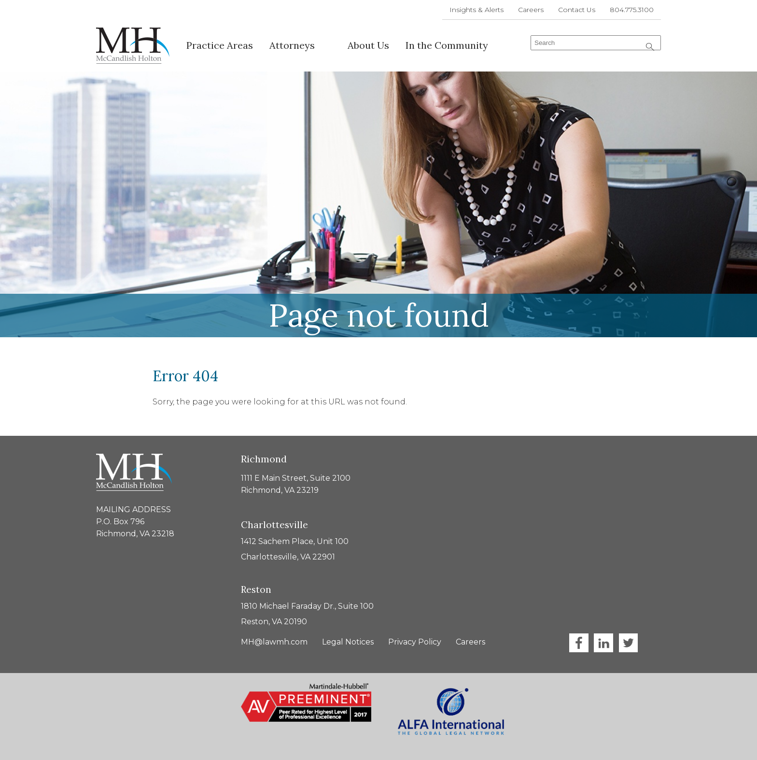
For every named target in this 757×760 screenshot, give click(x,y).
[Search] (650, 47)
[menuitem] (331, 41)
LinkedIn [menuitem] (603, 643)
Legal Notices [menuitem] (348, 641)
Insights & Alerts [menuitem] (476, 9)
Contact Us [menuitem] (576, 9)
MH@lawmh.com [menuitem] (274, 641)
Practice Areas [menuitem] (219, 45)
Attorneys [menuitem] (292, 45)
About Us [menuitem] (368, 45)
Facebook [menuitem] (579, 643)
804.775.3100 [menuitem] (632, 9)
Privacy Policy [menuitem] (414, 641)
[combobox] (596, 42)
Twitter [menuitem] (628, 643)
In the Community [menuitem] (447, 45)
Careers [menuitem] (531, 9)
